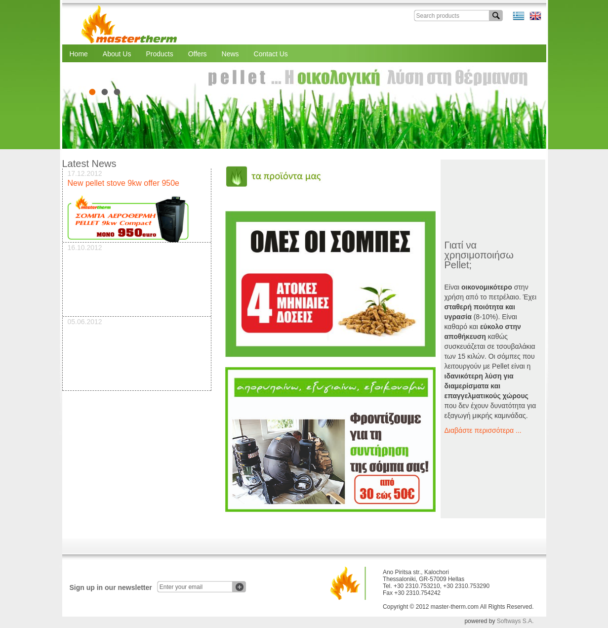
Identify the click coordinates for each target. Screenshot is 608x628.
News (230, 54)
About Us (117, 54)
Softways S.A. (515, 621)
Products (159, 54)
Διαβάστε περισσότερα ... (483, 430)
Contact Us (271, 54)
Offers (197, 54)
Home (79, 54)
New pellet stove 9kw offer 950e (124, 183)
